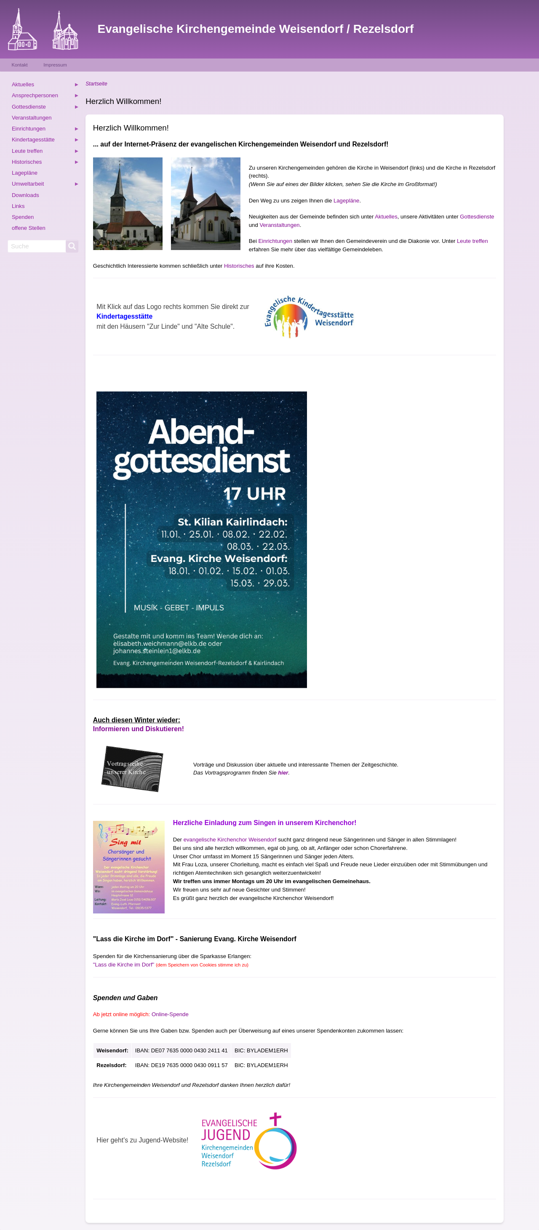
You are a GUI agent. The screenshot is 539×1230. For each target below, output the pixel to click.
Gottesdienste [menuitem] (45, 108)
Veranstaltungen (279, 225)
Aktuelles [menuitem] (45, 85)
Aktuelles (386, 216)
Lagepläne (347, 200)
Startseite (96, 84)
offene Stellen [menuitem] (28, 228)
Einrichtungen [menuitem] (45, 129)
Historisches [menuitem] (45, 163)
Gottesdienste (477, 216)
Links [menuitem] (18, 206)
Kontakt (20, 64)
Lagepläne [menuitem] (24, 173)
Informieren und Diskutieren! (138, 728)
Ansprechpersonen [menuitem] (45, 96)
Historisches (239, 266)
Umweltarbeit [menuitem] (45, 185)
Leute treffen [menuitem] (45, 152)
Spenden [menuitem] (23, 217)
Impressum (55, 64)
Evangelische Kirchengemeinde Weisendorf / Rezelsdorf (256, 28)
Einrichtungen (275, 241)
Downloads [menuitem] (25, 195)
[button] (128, 203)
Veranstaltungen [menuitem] (32, 117)
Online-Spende (170, 1014)
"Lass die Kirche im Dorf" (170, 964)
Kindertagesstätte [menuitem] (45, 140)
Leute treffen (472, 241)
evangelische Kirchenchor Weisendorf (230, 839)
